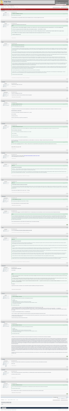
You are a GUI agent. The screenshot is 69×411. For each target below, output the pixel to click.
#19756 (67, 293)
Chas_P (3, 10)
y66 (2, 162)
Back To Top (2, 409)
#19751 (67, 196)
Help (67, 3)
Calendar (8, 4)
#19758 (67, 359)
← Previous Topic (58, 398)
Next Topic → (66, 398)
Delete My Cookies (9, 409)
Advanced (68, 4)
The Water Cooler (63, 398)
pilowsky (3, 123)
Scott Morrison (19, 143)
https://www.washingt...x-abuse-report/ (16, 268)
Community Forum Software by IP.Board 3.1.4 (63, 409)
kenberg (3, 101)
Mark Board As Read (14, 409)
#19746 (67, 101)
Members (5, 4)
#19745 (67, 90)
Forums (2, 4)
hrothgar (3, 359)
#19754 (67, 236)
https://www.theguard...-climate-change (16, 110)
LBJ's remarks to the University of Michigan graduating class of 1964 (23, 230)
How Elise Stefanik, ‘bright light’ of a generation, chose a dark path (19, 184)
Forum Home (5, 409)
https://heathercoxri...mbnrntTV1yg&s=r (19, 46)
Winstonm (4, 90)
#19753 (67, 227)
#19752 (67, 209)
